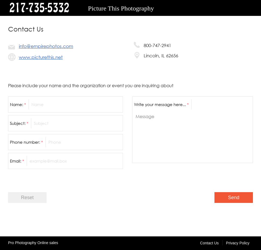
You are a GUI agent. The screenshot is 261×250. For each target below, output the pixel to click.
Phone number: (26, 142)
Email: (17, 161)
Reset (27, 197)
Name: (18, 104)
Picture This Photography (121, 8)
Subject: (19, 123)
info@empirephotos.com (46, 46)
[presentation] (212, 176)
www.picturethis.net (41, 57)
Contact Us (209, 243)
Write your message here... (161, 104)
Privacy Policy (237, 243)
